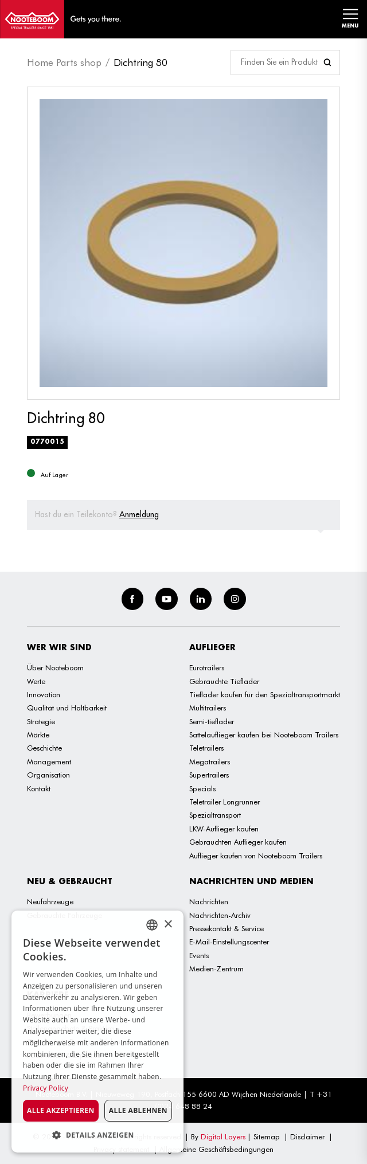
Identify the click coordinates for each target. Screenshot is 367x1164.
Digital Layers (223, 1136)
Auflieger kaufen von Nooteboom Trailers (255, 855)
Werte (36, 681)
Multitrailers (207, 707)
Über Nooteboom (55, 667)
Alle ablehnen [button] (138, 1110)
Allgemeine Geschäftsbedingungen (216, 1149)
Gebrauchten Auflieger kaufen (238, 841)
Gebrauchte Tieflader (224, 681)
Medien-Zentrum (216, 968)
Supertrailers (209, 774)
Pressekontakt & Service (226, 928)
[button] (97, 1135)
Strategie (41, 721)
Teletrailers (206, 747)
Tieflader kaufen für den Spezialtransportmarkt (264, 694)
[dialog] (97, 1032)
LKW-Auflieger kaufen (224, 828)
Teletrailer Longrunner (224, 801)
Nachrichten (208, 901)
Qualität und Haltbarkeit (67, 707)
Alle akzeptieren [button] (61, 1110)
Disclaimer (307, 1136)
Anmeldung (139, 514)
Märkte (38, 734)
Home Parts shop (64, 62)
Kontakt (38, 788)
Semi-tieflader (211, 721)
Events (199, 955)
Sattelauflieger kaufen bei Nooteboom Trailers (263, 734)
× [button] (167, 924)
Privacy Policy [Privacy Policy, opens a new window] (45, 1088)
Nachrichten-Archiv (220, 915)
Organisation (48, 774)
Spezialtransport (215, 814)
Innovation (43, 694)
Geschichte (44, 747)
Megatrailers (209, 761)
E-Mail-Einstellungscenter (229, 941)
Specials (202, 788)
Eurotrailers (206, 667)
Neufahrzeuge (50, 901)
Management (49, 761)
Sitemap (266, 1136)
